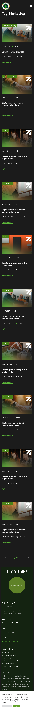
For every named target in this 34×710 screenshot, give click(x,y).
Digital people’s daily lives (13, 104)
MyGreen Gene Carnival (10, 661)
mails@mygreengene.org (10, 641)
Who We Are (6, 653)
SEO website (14, 51)
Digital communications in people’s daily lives (13, 210)
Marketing (11, 56)
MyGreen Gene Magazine (10, 655)
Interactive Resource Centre (11, 666)
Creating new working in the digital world (14, 157)
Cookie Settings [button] (7, 706)
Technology (12, 77)
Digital (5, 130)
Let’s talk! (17, 571)
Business (11, 163)
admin (17, 47)
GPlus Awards (6, 658)
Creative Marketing (9, 26)
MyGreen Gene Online (9, 663)
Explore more (7, 62)
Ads (4, 56)
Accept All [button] (16, 706)
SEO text (19, 56)
